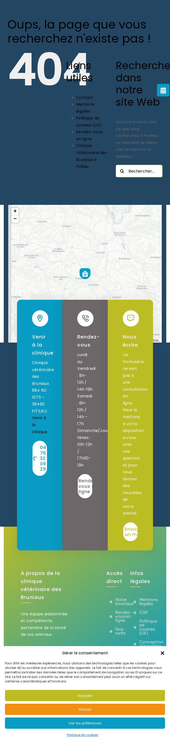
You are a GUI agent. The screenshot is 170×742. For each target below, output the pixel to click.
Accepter (85, 695)
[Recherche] (122, 171)
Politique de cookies (82, 735)
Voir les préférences (85, 723)
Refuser (85, 709)
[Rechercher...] (139, 171)
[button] (162, 653)
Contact (84, 97)
